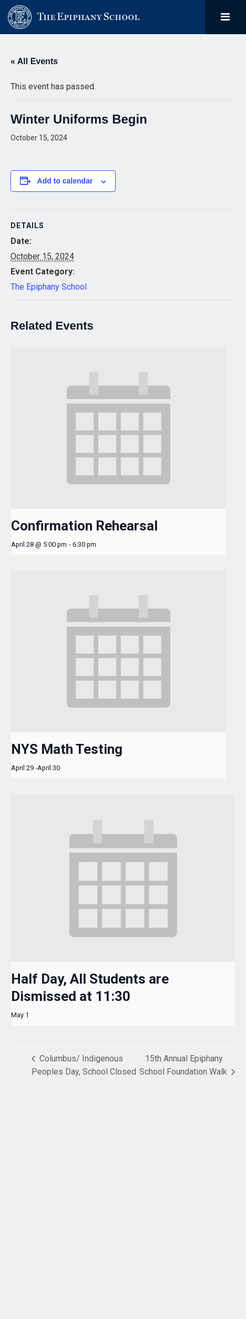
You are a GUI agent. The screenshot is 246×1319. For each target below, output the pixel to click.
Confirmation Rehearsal (84, 526)
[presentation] (118, 428)
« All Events (34, 61)
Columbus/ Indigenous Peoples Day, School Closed (84, 1065)
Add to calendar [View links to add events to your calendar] (65, 181)
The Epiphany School (49, 287)
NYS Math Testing (66, 749)
